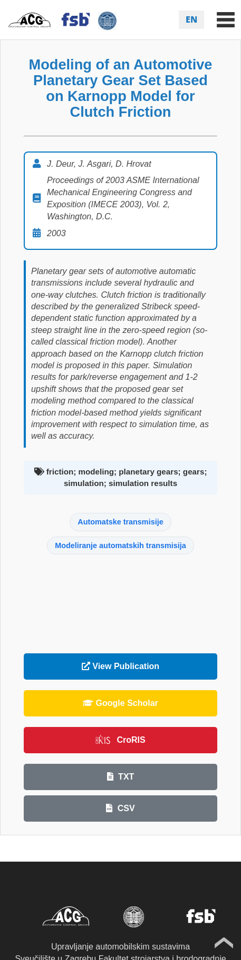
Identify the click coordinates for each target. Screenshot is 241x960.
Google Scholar (120, 703)
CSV (120, 808)
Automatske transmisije (120, 522)
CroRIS (120, 739)
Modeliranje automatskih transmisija (120, 545)
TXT (120, 776)
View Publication (120, 666)
